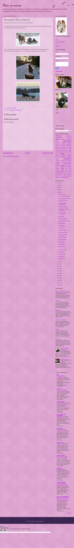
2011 (58, 278)
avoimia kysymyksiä (66, 139)
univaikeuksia (58, 174)
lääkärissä (62, 157)
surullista (57, 170)
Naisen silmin (60, 442)
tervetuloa (62, 171)
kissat (62, 154)
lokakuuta (60, 251)
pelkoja (69, 165)
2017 (58, 264)
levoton (64, 155)
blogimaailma (58, 142)
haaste (57, 144)
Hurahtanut (59, 428)
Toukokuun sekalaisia (62, 390)
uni (70, 173)
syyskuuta (61, 254)
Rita (58, 374)
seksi (66, 168)
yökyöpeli (63, 177)
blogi (56, 141)
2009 (58, 282)
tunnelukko (58, 173)
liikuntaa (57, 157)
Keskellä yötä (61, 241)
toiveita (66, 171)
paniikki (57, 165)
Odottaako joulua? (62, 237)
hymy (65, 145)
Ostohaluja (58, 339)
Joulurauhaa (61, 216)
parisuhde (62, 165)
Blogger (45, 521)
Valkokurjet (59, 443)
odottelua (69, 160)
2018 (58, 261)
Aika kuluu (57, 310)
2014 (58, 271)
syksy (62, 170)
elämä (64, 142)
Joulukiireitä (61, 225)
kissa (56, 154)
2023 (58, 183)
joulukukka (69, 148)
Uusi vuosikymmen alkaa (64, 196)
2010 (58, 280)
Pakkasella (58, 300)
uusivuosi (57, 176)
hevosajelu (12, 110)
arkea (57, 139)
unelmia (67, 173)
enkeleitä (69, 142)
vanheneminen (64, 176)
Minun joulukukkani (62, 234)
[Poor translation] (4, 530)
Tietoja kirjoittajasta (60, 42)
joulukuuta (61, 194)
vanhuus (69, 176)
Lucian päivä (61, 228)
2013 (58, 273)
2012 (58, 275)
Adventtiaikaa (61, 246)
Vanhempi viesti (48, 153)
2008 (58, 285)
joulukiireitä (68, 147)
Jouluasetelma (61, 244)
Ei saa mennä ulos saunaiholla (61, 415)
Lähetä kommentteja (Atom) (12, 156)
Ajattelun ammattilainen (63, 496)
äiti (67, 177)
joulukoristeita (58, 148)
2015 (58, 268)
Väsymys (58, 136)
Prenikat (57, 46)
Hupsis (57, 329)
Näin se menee (12, 5)
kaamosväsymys (64, 151)
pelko (66, 165)
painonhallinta (67, 163)
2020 (58, 190)
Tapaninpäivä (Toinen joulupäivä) (63, 209)
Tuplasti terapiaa (61, 482)
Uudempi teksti (8, 153)
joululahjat (57, 150)
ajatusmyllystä (58, 137)
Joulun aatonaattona (63, 218)
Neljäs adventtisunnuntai (64, 221)
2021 (58, 187)
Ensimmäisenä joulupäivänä (61, 213)
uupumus (69, 174)
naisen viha (64, 160)
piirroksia (57, 166)
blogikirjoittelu (67, 141)
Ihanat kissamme (64, 348)
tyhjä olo (63, 173)
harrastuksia (62, 144)
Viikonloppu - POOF (63, 200)
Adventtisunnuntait (62, 232)
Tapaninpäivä (18, 110)
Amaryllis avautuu (62, 230)
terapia (57, 171)
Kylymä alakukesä (61, 402)
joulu (63, 147)
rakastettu (62, 166)
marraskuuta (61, 249)
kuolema (57, 155)
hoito (58, 145)
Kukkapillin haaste (61, 469)
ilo (60, 147)
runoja (62, 168)
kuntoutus (69, 154)
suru (70, 168)
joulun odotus (64, 150)
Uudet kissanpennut (65, 359)
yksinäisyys (58, 177)
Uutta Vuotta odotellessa (64, 198)
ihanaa (57, 147)
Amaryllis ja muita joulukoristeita (62, 204)
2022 (58, 185)
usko (64, 174)
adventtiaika (68, 136)
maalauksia (68, 157)
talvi (70, 170)
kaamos (57, 151)
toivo (70, 171)
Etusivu (27, 153)
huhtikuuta (61, 258)
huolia (61, 145)
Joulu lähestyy (61, 223)
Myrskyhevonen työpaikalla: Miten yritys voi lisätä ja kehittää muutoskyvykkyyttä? (63, 499)
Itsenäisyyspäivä (62, 239)
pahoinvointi (64, 162)
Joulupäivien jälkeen (63, 206)
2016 (58, 266)
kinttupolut (59, 389)
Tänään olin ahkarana (60, 319)
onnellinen (57, 162)
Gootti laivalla (60, 416)
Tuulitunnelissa (61, 401)
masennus (67, 159)
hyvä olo (68, 145)
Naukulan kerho (61, 455)
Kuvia (56, 44)
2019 (58, 192)
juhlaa (69, 150)
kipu (70, 152)
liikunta (69, 155)
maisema (57, 159)
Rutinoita (59, 468)
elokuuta (60, 256)
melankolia (57, 160)
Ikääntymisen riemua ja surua (62, 291)
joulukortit (64, 148)
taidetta (66, 170)
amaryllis (69, 137)
